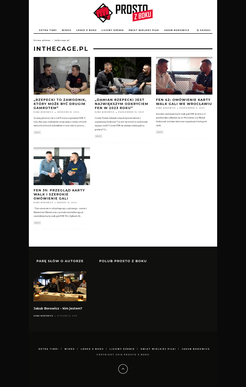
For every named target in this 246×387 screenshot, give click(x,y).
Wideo (66, 30)
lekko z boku (86, 30)
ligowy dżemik (113, 30)
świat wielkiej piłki (144, 30)
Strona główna (42, 40)
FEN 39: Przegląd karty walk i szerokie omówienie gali (59, 195)
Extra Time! (48, 30)
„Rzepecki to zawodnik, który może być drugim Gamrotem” (60, 104)
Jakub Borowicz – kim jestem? (58, 309)
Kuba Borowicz (43, 112)
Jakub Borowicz (176, 30)
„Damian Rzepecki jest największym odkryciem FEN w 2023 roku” (121, 104)
